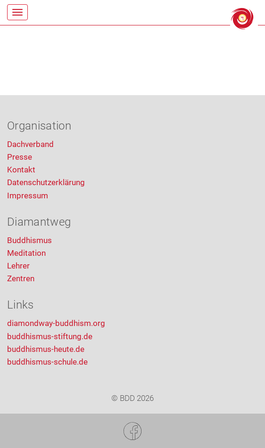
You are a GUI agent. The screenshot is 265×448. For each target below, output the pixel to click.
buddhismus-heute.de (45, 349)
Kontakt (21, 169)
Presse (19, 157)
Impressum (27, 195)
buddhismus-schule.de (47, 362)
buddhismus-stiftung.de (49, 336)
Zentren (20, 278)
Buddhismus (29, 240)
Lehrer (18, 265)
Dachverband (30, 144)
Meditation (26, 253)
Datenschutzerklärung (46, 182)
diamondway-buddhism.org (56, 323)
